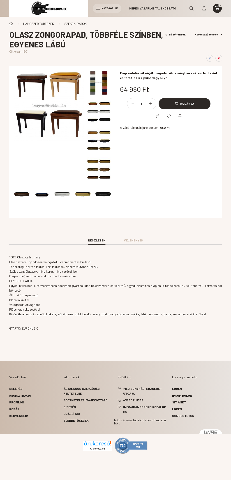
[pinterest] (218, 58)
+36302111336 (133, 400)
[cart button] (217, 8)
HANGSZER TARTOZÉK (38, 24)
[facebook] (209, 58)
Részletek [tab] (96, 240)
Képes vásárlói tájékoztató (152, 8)
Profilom (16, 402)
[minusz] (132, 103)
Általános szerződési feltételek (82, 391)
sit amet (179, 402)
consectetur (183, 416)
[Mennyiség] (141, 103)
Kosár (14, 409)
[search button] (191, 8)
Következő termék (208, 34)
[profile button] (204, 8)
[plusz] (150, 103)
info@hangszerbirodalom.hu (145, 409)
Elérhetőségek (76, 420)
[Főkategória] (11, 23)
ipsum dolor (182, 395)
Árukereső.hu (97, 448)
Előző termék (176, 34)
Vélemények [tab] (133, 240)
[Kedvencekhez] (168, 116)
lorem (177, 389)
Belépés (16, 389)
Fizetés (70, 407)
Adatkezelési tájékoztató (86, 400)
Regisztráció (20, 395)
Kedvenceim (18, 416)
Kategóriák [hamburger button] (107, 8)
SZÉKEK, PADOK (75, 24)
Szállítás (72, 414)
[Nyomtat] (180, 116)
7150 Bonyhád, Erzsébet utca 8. (142, 391)
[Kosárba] (184, 103)
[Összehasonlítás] (157, 116)
